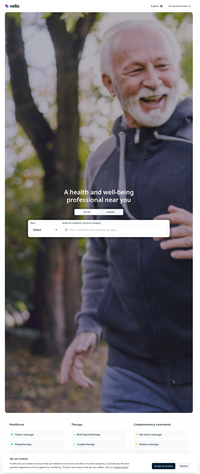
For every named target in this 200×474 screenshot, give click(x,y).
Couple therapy (84, 444)
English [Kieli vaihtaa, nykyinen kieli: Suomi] (156, 6)
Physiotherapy (21, 444)
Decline (184, 466)
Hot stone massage (148, 434)
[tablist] (98, 212)
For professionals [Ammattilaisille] (179, 6)
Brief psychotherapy (86, 434)
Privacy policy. (121, 467)
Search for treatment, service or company (81, 223)
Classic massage (22, 434)
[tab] (87, 212)
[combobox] (114, 230)
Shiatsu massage (147, 444)
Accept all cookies (163, 466)
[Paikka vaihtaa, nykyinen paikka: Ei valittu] (45, 229)
